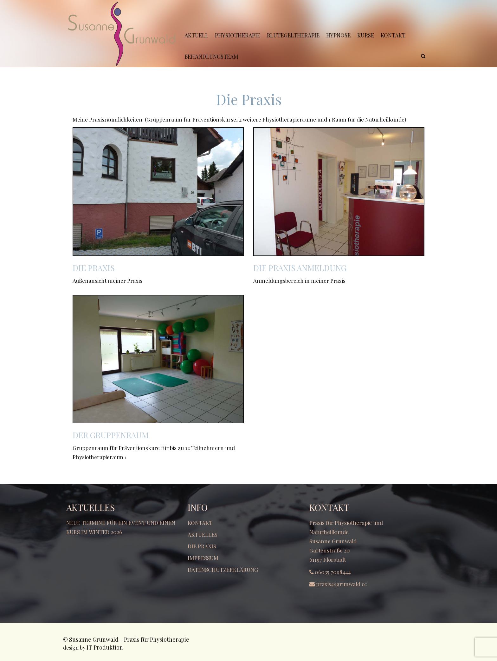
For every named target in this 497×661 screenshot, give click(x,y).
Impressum (203, 557)
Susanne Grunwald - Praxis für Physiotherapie (129, 639)
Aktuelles (202, 534)
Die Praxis (202, 546)
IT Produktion (105, 647)
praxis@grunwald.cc (341, 583)
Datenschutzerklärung (223, 569)
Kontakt (200, 522)
